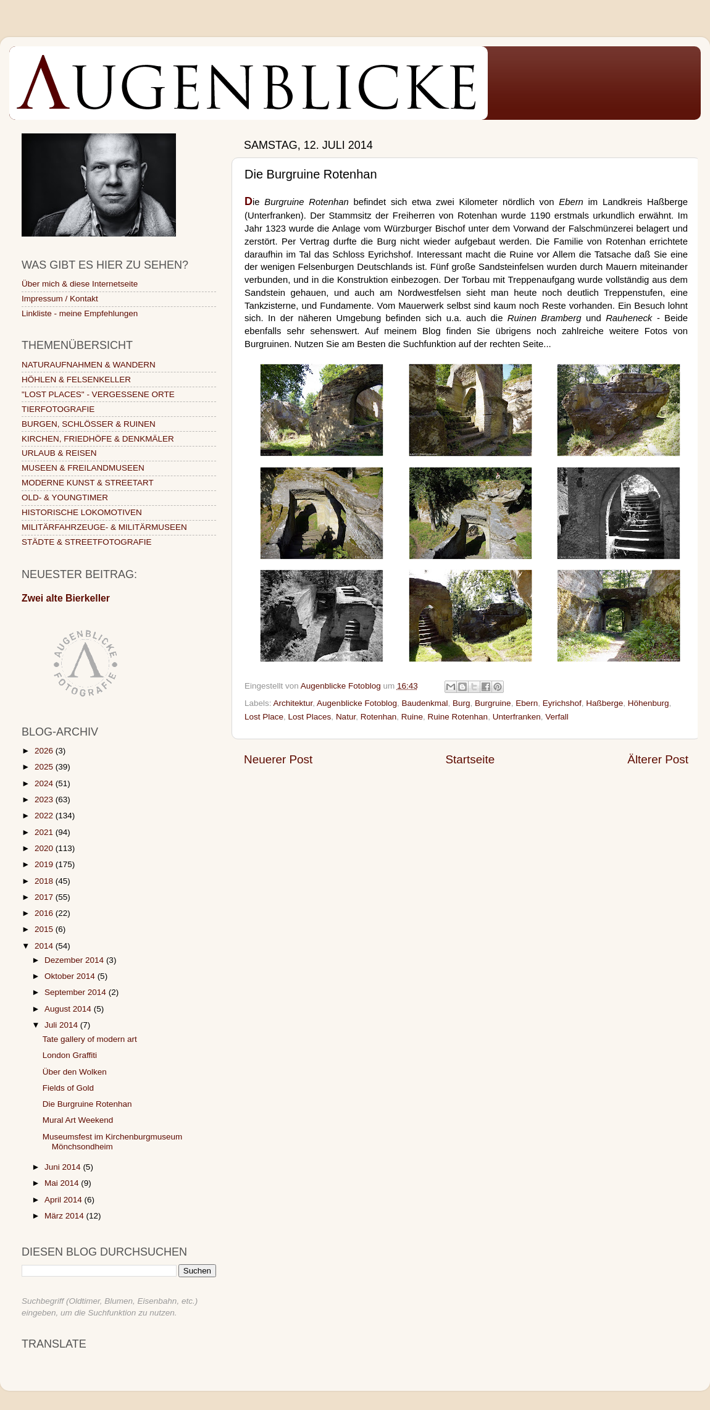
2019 (45, 864)
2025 (45, 766)
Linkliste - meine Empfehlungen (80, 313)
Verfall (557, 716)
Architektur (293, 703)
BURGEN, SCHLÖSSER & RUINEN (89, 424)
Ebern (527, 703)
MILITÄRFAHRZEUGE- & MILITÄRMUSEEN (104, 527)
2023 (45, 799)
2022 (45, 815)
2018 (45, 881)
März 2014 (65, 1215)
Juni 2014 (63, 1167)
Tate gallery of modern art (90, 1039)
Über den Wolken (75, 1071)
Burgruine (493, 703)
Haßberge (604, 703)
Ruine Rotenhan (458, 716)
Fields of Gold (68, 1088)
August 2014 (69, 1008)
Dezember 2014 (75, 960)
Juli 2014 (62, 1025)
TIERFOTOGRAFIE (58, 409)
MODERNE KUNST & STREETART (88, 482)
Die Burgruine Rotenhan (87, 1104)
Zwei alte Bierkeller (66, 598)
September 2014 (76, 992)
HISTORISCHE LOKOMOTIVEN (82, 512)
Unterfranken (517, 716)
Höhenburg (648, 703)
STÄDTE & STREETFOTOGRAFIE (87, 542)
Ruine (412, 716)
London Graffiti (70, 1055)
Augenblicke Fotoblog (357, 703)
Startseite (470, 759)
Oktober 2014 (71, 976)
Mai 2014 (62, 1183)
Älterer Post (657, 759)
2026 (45, 750)
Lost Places (310, 716)
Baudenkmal (424, 703)
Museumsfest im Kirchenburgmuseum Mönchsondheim (113, 1141)
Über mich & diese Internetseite (80, 283)
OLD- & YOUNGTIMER (65, 497)
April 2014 (64, 1199)
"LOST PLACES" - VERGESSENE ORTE (98, 394)
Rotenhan (379, 716)
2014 (45, 945)
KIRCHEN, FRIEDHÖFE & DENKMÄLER (98, 438)
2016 (45, 913)
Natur (346, 716)
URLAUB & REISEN (59, 453)
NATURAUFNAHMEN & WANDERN (89, 364)
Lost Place (263, 716)
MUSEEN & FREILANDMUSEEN (83, 467)
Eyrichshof (562, 703)
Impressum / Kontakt (60, 298)
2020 (45, 848)
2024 (45, 783)
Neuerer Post (278, 759)
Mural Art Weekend (78, 1120)
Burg (461, 703)
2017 (45, 897)
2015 (45, 929)
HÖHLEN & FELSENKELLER (76, 379)
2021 (45, 832)
